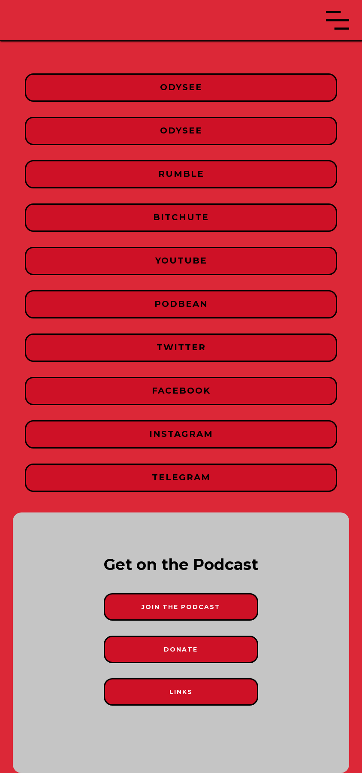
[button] (337, 20)
